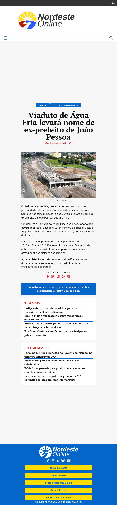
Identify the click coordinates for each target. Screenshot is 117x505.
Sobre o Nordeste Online (58, 482)
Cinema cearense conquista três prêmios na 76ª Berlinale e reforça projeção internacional (52, 377)
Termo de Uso (58, 490)
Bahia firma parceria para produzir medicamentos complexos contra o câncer (54, 370)
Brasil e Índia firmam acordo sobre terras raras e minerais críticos (53, 317)
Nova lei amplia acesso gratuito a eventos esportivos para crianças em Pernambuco (56, 325)
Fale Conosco (58, 475)
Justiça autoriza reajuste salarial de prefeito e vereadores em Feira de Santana (51, 310)
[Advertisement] (58, 71)
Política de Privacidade (58, 497)
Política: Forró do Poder (65, 105)
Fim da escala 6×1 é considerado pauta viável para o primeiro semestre (55, 333)
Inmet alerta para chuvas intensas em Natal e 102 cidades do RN (54, 362)
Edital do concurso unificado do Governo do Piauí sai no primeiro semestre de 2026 (58, 354)
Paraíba (43, 105)
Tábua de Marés (58, 467)
